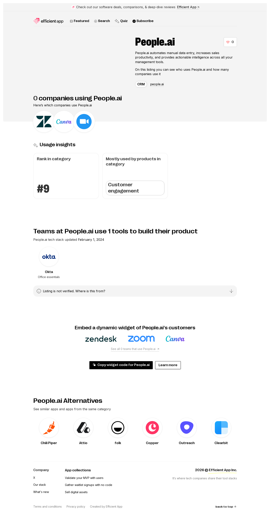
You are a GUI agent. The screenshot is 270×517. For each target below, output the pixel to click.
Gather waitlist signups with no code (88, 485)
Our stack (39, 484)
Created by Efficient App (106, 506)
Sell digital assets (76, 492)
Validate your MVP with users (84, 478)
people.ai (157, 84)
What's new (41, 492)
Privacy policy (76, 506)
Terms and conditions (47, 506)
